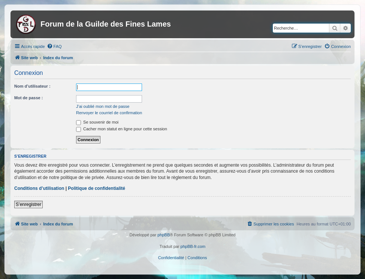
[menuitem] (54, 46)
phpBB (163, 235)
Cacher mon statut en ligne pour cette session (121, 129)
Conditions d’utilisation (39, 188)
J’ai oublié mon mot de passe (102, 106)
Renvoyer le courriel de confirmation (109, 112)
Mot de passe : (28, 97)
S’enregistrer (28, 204)
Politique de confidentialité (96, 188)
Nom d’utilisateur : (32, 86)
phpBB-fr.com (193, 246)
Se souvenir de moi (97, 122)
